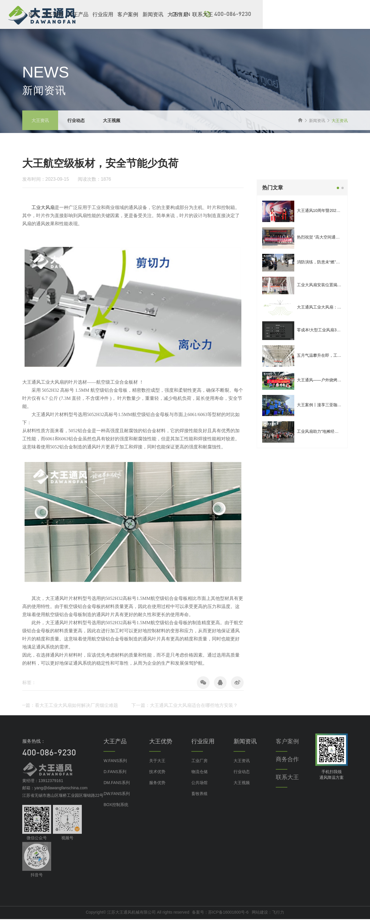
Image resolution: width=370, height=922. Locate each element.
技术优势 (157, 787)
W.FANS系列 (115, 776)
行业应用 (167, 14)
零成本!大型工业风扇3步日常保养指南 (331, 332)
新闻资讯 (217, 14)
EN (294, 14)
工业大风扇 (43, 210)
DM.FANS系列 (116, 798)
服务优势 (157, 798)
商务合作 (287, 775)
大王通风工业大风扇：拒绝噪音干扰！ (331, 310)
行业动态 (242, 787)
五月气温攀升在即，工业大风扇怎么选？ (333, 358)
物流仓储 (199, 787)
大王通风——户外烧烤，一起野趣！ (329, 382)
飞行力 (278, 915)
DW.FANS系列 (116, 809)
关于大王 (157, 776)
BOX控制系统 (115, 820)
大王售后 (242, 14)
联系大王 (267, 14)
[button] (338, 191)
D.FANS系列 (114, 787)
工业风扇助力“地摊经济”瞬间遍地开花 (330, 434)
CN (283, 14)
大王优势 (117, 14)
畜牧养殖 (199, 809)
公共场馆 (199, 798)
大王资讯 (242, 776)
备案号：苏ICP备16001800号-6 (220, 915)
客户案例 (192, 14)
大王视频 (242, 798)
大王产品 (142, 14)
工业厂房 (199, 776)
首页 (97, 14)
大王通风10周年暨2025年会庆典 (326, 213)
